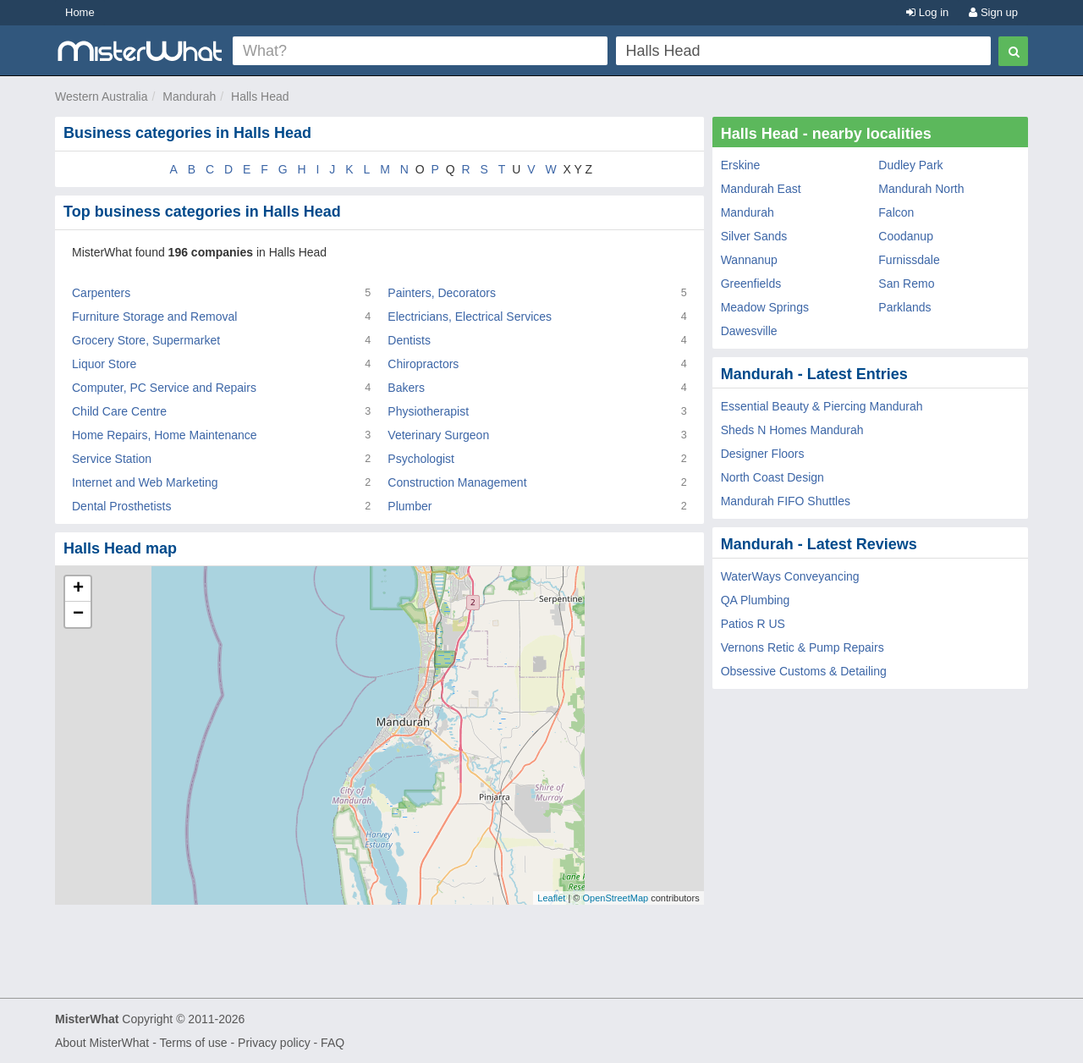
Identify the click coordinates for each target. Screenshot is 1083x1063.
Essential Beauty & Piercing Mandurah (822, 406)
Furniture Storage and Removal (154, 316)
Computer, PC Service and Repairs (164, 387)
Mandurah (189, 96)
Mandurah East (761, 189)
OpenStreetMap (615, 898)
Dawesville (749, 331)
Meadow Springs (765, 307)
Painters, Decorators (442, 293)
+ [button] (78, 589)
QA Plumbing (755, 600)
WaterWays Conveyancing (790, 576)
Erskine (741, 165)
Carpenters (101, 293)
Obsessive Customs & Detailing (804, 671)
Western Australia (101, 96)
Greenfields (751, 283)
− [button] (78, 614)
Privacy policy (274, 1042)
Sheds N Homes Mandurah (792, 430)
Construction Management (457, 482)
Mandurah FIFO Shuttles (785, 501)
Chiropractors (423, 364)
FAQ (332, 1042)
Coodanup (905, 236)
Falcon (896, 212)
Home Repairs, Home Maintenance (164, 435)
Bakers (406, 387)
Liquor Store (104, 364)
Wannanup (749, 260)
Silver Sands (754, 236)
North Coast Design (772, 477)
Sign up (993, 12)
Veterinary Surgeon (438, 435)
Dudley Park (910, 165)
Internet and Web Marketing (145, 482)
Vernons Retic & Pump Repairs (802, 647)
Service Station (111, 458)
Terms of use (193, 1042)
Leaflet (551, 898)
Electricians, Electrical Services (470, 316)
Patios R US (753, 624)
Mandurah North (921, 189)
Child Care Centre (119, 411)
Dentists (409, 340)
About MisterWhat (102, 1042)
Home (80, 12)
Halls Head (260, 96)
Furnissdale (908, 260)
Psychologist (421, 458)
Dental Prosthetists (122, 506)
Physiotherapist (428, 411)
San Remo (906, 283)
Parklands (904, 307)
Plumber (410, 506)
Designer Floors (763, 453)
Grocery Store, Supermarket (146, 340)
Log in (927, 12)
